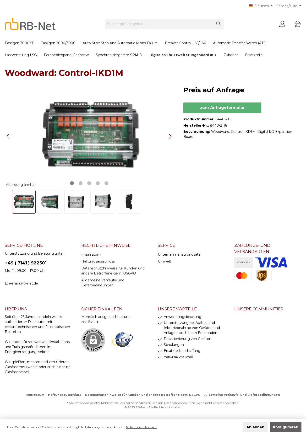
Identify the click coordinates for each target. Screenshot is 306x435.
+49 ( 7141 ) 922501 (26, 263)
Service (166, 245)
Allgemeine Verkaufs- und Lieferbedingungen (242, 395)
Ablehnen (255, 427)
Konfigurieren (285, 427)
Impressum (91, 254)
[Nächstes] (170, 136)
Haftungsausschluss (98, 261)
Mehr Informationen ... (141, 427)
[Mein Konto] (282, 24)
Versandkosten (141, 403)
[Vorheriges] (8, 136)
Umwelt (164, 261)
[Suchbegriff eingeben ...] (159, 24)
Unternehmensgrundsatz (179, 254)
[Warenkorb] (296, 24)
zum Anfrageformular (222, 107)
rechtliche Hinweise (106, 245)
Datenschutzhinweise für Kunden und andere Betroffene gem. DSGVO (143, 395)
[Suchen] (218, 24)
